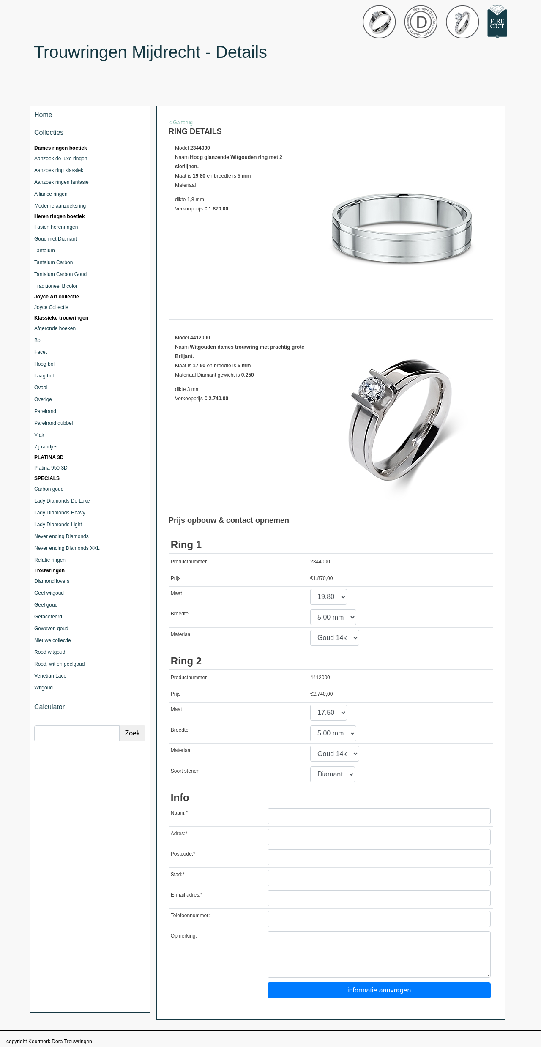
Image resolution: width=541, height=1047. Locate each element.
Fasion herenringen (56, 227)
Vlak (39, 435)
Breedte (180, 614)
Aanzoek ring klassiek (58, 170)
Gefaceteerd (48, 617)
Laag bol (44, 376)
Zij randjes (45, 447)
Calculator (49, 707)
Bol (37, 340)
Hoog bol (44, 364)
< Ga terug (181, 123)
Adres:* (179, 834)
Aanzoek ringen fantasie (61, 182)
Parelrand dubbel (53, 423)
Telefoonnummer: (190, 916)
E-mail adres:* (186, 895)
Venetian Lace (50, 676)
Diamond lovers (51, 581)
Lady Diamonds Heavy (59, 513)
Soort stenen (185, 771)
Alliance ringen (51, 194)
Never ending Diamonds (61, 536)
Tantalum (44, 251)
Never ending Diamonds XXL (67, 548)
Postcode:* (183, 854)
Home (43, 114)
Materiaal (181, 634)
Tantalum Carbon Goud (60, 274)
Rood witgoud (49, 652)
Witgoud (43, 688)
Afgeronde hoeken (55, 328)
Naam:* (179, 813)
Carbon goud (48, 489)
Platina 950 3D (51, 468)
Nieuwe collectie (52, 640)
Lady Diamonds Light (58, 525)
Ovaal (40, 388)
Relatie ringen (50, 560)
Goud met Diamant (55, 239)
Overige (43, 399)
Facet (40, 352)
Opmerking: (184, 936)
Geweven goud (51, 628)
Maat (176, 593)
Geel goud (45, 605)
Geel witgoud (49, 593)
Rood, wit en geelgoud (59, 664)
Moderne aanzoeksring (60, 206)
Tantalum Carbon (53, 262)
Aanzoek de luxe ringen (60, 158)
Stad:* (178, 875)
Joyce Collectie (51, 307)
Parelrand (45, 411)
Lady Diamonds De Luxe (62, 501)
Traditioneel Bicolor (55, 286)
